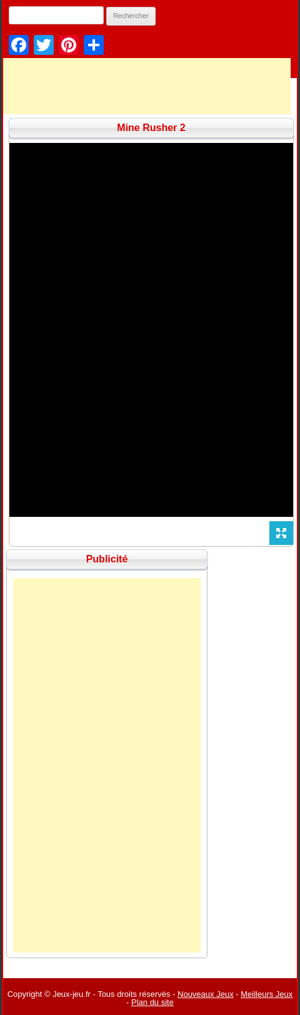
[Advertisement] (107, 765)
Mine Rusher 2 (151, 127)
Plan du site (152, 1002)
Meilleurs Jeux (266, 994)
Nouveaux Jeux (206, 994)
